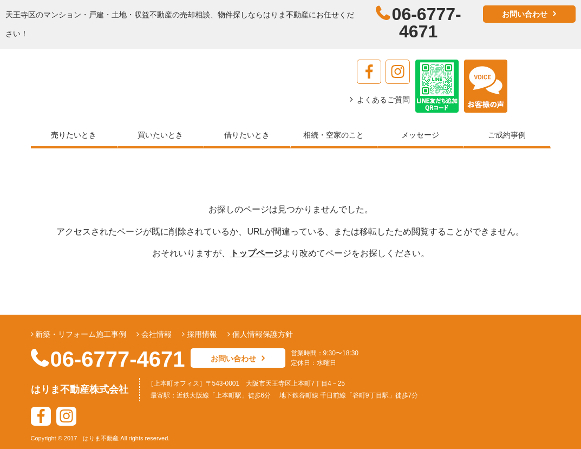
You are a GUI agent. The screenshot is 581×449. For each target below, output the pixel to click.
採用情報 (201, 334)
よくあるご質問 (383, 99)
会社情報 (155, 334)
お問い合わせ (524, 14)
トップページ (256, 253)
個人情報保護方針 (261, 334)
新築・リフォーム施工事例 (80, 334)
